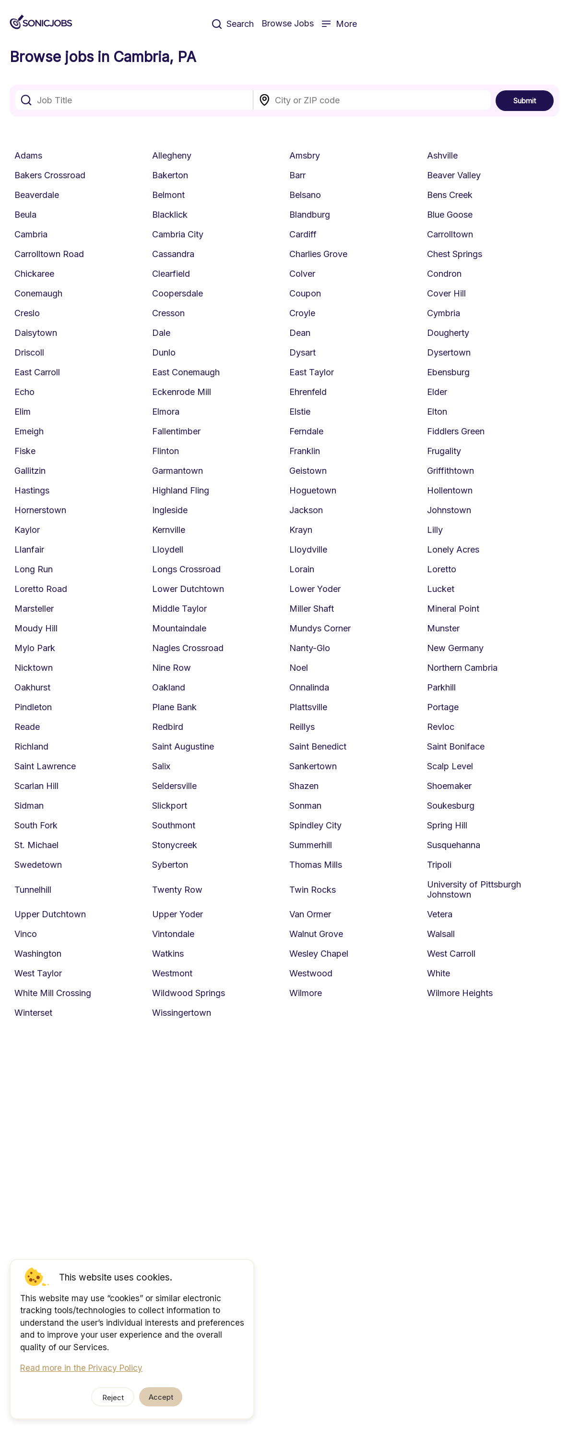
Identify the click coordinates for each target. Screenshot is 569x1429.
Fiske (25, 451)
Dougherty (448, 333)
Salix (161, 766)
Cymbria (443, 313)
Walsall (441, 934)
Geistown (308, 471)
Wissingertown (181, 1013)
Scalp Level (450, 766)
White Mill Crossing (52, 993)
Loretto (441, 569)
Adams (28, 155)
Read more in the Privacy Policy (81, 1368)
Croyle (302, 313)
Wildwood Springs (188, 993)
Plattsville (308, 707)
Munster (443, 628)
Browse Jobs (287, 23)
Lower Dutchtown (188, 589)
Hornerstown (40, 510)
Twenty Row (177, 890)
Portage (443, 707)
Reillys (302, 727)
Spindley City (315, 825)
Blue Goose (450, 214)
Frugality (444, 451)
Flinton (165, 451)
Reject (113, 1397)
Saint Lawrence (45, 766)
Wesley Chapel (318, 954)
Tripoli (439, 865)
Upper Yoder (177, 914)
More (339, 24)
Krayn (300, 530)
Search (233, 24)
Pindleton (33, 707)
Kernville (168, 530)
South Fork (36, 825)
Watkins (168, 954)
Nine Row (171, 668)
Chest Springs (454, 254)
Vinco (25, 934)
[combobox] (134, 100)
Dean (299, 333)
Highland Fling (180, 490)
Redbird (167, 727)
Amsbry (304, 155)
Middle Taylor (179, 609)
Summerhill (310, 845)
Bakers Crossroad (49, 175)
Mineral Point (453, 609)
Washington (37, 954)
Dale (161, 333)
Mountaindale (179, 628)
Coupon (305, 293)
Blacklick (170, 214)
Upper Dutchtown (50, 914)
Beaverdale (36, 195)
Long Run (33, 569)
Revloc (440, 727)
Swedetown (38, 865)
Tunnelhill (32, 890)
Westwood (310, 973)
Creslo (27, 313)
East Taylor (311, 372)
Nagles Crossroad (188, 648)
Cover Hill (446, 293)
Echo (24, 392)
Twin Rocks (312, 890)
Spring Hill (447, 825)
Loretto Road (40, 589)
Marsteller (34, 609)
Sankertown (313, 766)
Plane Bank (174, 707)
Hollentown (450, 490)
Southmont (173, 825)
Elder (437, 392)
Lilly (435, 530)
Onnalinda (309, 687)
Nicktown (33, 668)
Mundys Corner (320, 628)
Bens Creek (450, 195)
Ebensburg (448, 372)
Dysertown (449, 352)
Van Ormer (310, 914)
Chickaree (34, 274)
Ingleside (170, 510)
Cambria (30, 234)
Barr (297, 175)
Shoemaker (449, 786)
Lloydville (308, 549)
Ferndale (306, 431)
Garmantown (177, 471)
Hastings (31, 490)
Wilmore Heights (460, 993)
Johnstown (449, 510)
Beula (25, 214)
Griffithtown (450, 471)
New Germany (455, 648)
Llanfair (29, 549)
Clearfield (171, 274)
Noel (298, 668)
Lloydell (167, 549)
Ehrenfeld (308, 392)
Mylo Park (34, 648)
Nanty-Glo (309, 648)
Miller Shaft (311, 609)
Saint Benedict (317, 746)
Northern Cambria (462, 668)
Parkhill (441, 687)
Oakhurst (32, 687)
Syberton (170, 865)
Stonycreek (174, 845)
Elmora (165, 412)
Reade (27, 727)
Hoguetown (312, 490)
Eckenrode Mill (181, 392)
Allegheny (171, 155)
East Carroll (37, 372)
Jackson (306, 510)
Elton (437, 412)
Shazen (304, 786)
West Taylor (38, 973)
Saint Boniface (456, 746)
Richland (31, 746)
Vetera (439, 914)
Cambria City (177, 234)
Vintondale (173, 934)
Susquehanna (453, 845)
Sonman (305, 806)
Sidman (29, 806)
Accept (161, 1397)
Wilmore (305, 993)
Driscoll (29, 352)
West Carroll (451, 954)
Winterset (33, 1013)
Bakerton (170, 175)
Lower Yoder (315, 589)
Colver (302, 274)
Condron (444, 274)
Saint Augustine (183, 746)
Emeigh (29, 431)
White (438, 973)
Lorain (301, 569)
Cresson (168, 313)
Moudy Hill (36, 628)
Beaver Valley (454, 175)
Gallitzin (30, 471)
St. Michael (36, 845)
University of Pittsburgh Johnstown (474, 889)
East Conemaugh (186, 372)
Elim (22, 412)
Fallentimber (176, 431)
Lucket (440, 589)
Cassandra (173, 254)
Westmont (172, 973)
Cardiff (303, 234)
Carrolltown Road (49, 254)
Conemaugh (38, 293)
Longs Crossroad (186, 569)
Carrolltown (450, 234)
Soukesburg (450, 806)
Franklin (304, 451)
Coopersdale (177, 293)
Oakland (168, 687)
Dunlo (164, 352)
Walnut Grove (316, 934)
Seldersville (174, 786)
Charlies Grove (318, 254)
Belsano (305, 195)
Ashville (442, 155)
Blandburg (309, 214)
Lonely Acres (453, 549)
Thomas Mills (315, 865)
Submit (524, 100)
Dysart (302, 352)
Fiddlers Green (456, 431)
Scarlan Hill (36, 786)
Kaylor (27, 530)
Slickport (169, 806)
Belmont (168, 195)
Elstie (299, 412)
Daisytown (35, 333)
